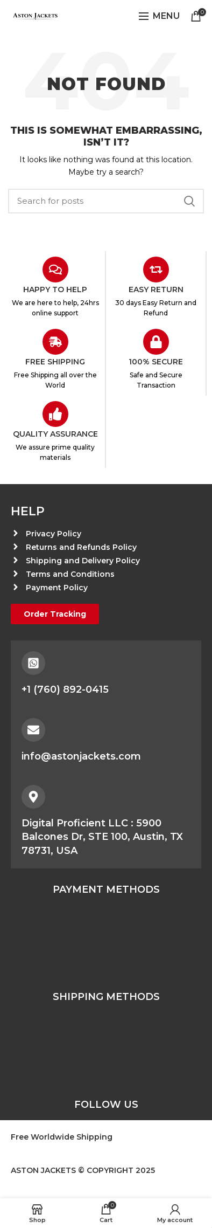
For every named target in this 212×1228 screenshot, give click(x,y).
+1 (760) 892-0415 (65, 689)
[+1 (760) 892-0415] (33, 663)
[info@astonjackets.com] (33, 730)
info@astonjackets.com (81, 756)
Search (189, 201)
